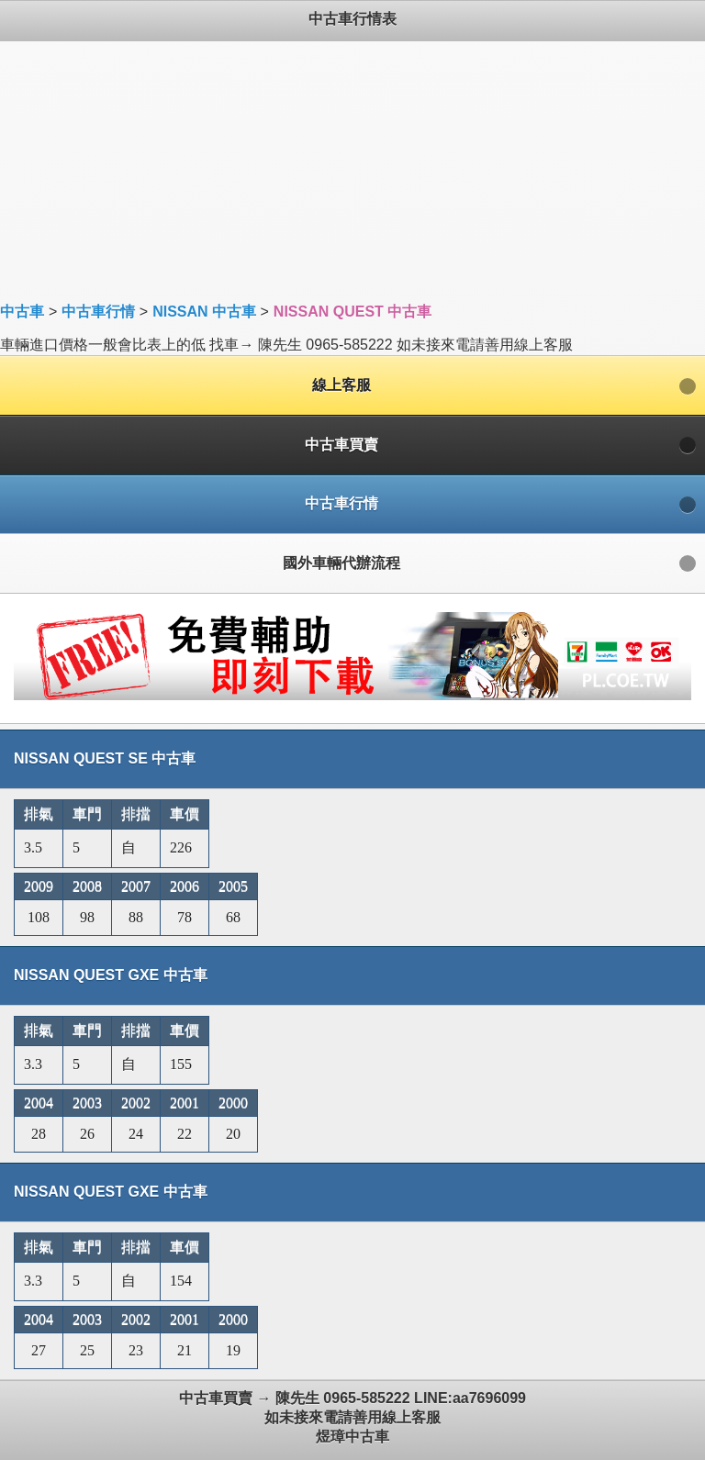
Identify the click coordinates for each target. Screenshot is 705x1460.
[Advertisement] (352, 169)
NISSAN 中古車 (204, 311)
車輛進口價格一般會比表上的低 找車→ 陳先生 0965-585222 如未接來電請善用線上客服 (352, 730)
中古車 (22, 311)
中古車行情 (98, 311)
